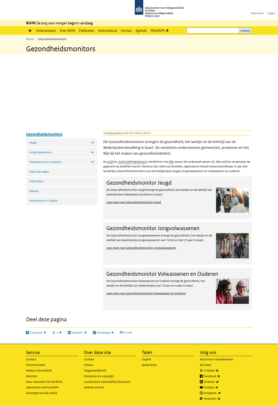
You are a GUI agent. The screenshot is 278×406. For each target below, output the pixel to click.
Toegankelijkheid (95, 370)
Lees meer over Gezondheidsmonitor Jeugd (133, 202)
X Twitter (219, 370)
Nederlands (257, 13)
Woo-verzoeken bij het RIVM (44, 382)
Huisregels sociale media (41, 393)
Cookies (89, 359)
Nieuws (33, 191)
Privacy (88, 365)
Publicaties (86, 30)
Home (30, 30)
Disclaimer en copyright (99, 376)
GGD (110, 162)
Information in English (43, 200)
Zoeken (245, 31)
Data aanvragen (39, 171)
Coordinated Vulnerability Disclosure (107, 382)
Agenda (141, 30)
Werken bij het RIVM (39, 370)
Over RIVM (67, 30)
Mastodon (220, 398)
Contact (126, 30)
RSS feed (205, 365)
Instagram (221, 393)
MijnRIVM (160, 30)
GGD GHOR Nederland (133, 162)
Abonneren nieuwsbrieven (216, 359)
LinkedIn (220, 381)
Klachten (31, 376)
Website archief (94, 387)
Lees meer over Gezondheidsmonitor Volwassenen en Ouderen (146, 293)
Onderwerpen (46, 30)
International (107, 30)
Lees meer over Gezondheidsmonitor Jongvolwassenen (141, 248)
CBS (171, 162)
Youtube (219, 387)
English (271, 13)
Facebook (220, 376)
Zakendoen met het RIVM (42, 387)
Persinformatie (35, 365)
